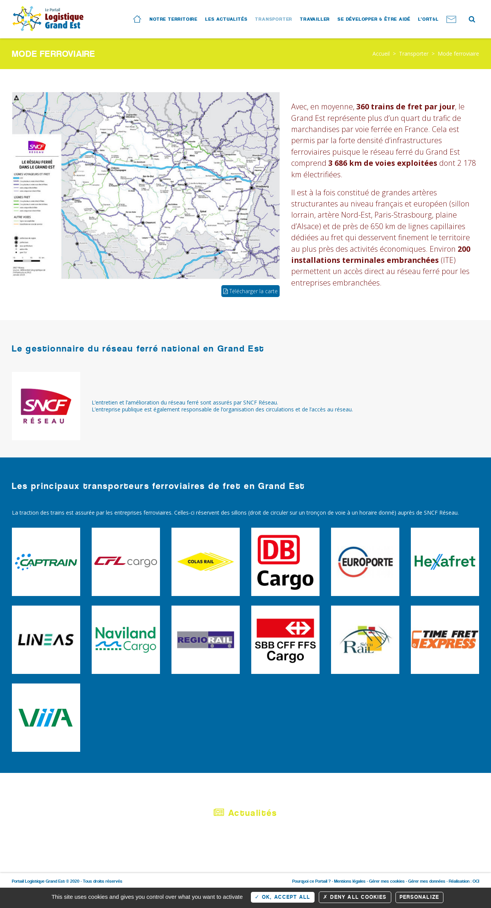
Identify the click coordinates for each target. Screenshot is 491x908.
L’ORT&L (428, 19)
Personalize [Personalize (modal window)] (419, 897)
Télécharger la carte (250, 291)
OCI (476, 881)
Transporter (273, 19)
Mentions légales (350, 881)
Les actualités (226, 19)
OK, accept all (283, 897)
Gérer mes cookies (387, 881)
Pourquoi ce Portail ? (311, 881)
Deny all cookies (355, 897)
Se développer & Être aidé (374, 19)
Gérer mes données (426, 881)
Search (471, 18)
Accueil (381, 53)
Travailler (315, 19)
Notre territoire (174, 19)
